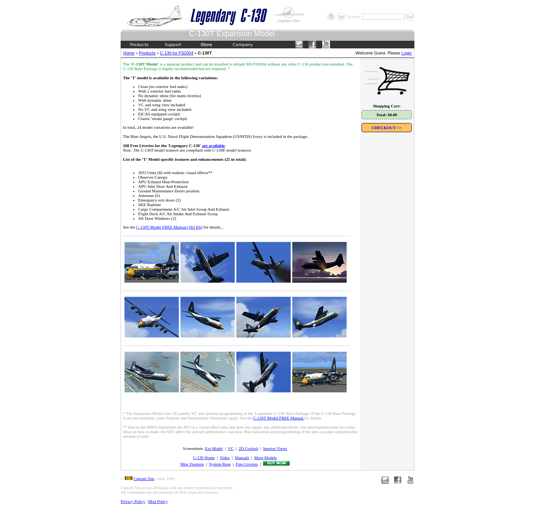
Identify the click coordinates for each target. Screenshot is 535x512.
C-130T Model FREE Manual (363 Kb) (169, 227)
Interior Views (275, 448)
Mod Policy (158, 501)
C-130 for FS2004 (176, 53)
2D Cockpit (248, 448)
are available (213, 145)
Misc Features (192, 464)
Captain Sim (144, 478)
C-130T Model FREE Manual (278, 418)
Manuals (242, 457)
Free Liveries (247, 464)
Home (128, 53)
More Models (265, 457)
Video (225, 457)
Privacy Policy (133, 501)
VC (231, 448)
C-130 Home (204, 457)
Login (406, 53)
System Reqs (220, 464)
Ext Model (214, 448)
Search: (354, 16)
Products (147, 53)
